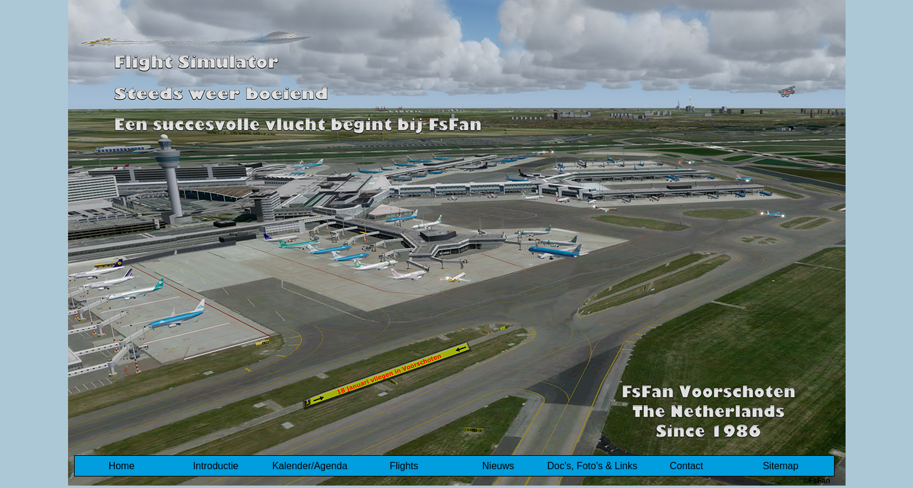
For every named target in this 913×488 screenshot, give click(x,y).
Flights (403, 466)
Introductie (216, 466)
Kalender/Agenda (309, 466)
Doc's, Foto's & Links (592, 466)
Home (122, 466)
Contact (686, 466)
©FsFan (816, 480)
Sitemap (781, 466)
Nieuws (498, 466)
